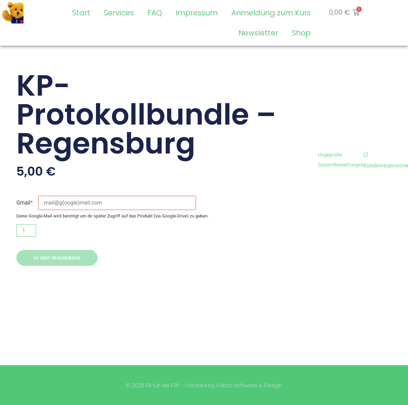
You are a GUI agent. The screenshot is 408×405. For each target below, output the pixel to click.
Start (81, 12)
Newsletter (258, 33)
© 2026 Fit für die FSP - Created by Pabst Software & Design (204, 386)
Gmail (24, 203)
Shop (301, 33)
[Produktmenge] (26, 230)
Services (118, 12)
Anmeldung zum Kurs (270, 12)
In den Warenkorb (58, 258)
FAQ (154, 12)
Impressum (196, 12)
